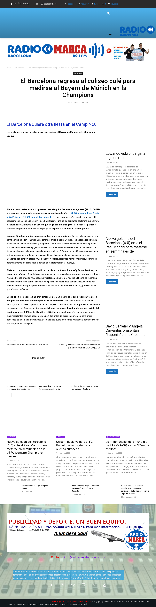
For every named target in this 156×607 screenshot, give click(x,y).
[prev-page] (8, 395)
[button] (108, 13)
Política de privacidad (72, 601)
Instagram (85, 4)
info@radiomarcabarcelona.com (84, 557)
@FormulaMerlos (113, 437)
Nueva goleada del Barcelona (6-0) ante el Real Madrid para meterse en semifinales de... (126, 245)
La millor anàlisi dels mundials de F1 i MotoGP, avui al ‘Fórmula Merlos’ (127, 445)
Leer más (112, 194)
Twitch (97, 4)
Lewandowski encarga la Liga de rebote (125, 155)
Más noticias (19, 67)
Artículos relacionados (18, 358)
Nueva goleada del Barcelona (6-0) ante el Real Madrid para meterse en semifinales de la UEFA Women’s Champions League (27, 449)
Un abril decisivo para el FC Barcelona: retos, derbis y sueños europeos (74, 445)
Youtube (114, 4)
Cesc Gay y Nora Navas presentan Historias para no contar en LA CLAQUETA (79, 346)
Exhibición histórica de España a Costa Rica (27, 344)
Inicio (9, 67)
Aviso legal (56, 601)
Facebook (71, 4)
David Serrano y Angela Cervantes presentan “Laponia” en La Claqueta (125, 330)
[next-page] (13, 395)
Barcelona (11, 437)
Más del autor (38, 358)
